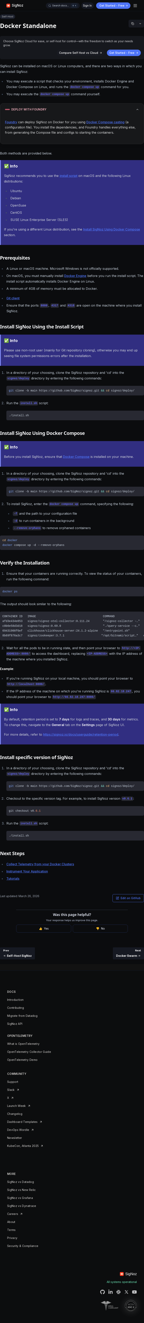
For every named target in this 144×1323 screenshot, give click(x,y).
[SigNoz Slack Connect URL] (118, 1292)
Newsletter (14, 1137)
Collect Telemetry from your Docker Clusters (40, 864)
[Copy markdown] (132, 23)
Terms (11, 1230)
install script (68, 176)
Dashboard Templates (22, 1121)
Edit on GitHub (128, 898)
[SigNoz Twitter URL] (126, 1292)
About (11, 1222)
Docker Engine (75, 276)
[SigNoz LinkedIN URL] (110, 1292)
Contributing (15, 1007)
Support (12, 1081)
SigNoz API (15, 1023)
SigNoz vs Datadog (20, 1182)
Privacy (12, 1238)
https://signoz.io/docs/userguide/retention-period (80, 734)
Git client (13, 298)
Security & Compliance (22, 1246)
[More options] (140, 23)
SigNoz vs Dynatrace (21, 1206)
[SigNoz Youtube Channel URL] (134, 1292)
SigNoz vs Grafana (20, 1198)
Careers (12, 1214)
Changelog (14, 1113)
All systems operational (122, 1282)
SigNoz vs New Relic (21, 1190)
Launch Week (16, 1105)
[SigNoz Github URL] (102, 1292)
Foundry (11, 122)
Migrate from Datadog (22, 1015)
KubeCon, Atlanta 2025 (23, 1145)
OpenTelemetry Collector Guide (29, 1051)
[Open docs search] (63, 5)
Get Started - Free (113, 5)
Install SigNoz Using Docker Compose (111, 229)
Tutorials (12, 879)
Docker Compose (76, 457)
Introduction (15, 999)
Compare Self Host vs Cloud (80, 52)
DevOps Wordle (18, 1129)
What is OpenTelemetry (23, 1043)
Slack (11, 1089)
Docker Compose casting (105, 122)
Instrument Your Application (27, 871)
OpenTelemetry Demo (22, 1059)
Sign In (87, 5)
